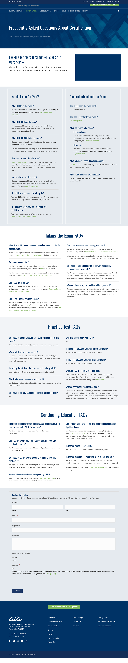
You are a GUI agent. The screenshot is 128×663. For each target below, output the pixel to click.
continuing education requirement (24, 220)
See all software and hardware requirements (36, 279)
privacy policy (51, 579)
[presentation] (27, 586)
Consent (16, 570)
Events (56, 15)
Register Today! (79, 158)
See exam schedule (92, 144)
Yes (15, 563)
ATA (41, 273)
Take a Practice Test (19, 166)
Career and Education (55, 627)
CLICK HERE (74, 169)
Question (16, 537)
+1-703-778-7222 (18, 641)
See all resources (31, 190)
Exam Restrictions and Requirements (30, 259)
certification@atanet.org (98, 471)
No (15, 566)
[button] (104, 8)
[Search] (118, 14)
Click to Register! (76, 125)
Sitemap (76, 631)
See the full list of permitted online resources (101, 256)
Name (15, 507)
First (14, 513)
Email (15, 519)
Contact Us (110, 1)
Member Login (78, 623)
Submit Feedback (104, 631)
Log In (117, 1)
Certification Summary (47, 482)
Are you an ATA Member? (21, 558)
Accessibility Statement (106, 627)
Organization (16, 528)
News (64, 15)
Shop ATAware (100, 1)
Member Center (74, 15)
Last (66, 513)
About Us (85, 15)
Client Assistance (16, 15)
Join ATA (85, 1)
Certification (31, 15)
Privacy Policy (103, 623)
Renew (92, 1)
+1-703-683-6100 (19, 639)
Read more (100, 383)
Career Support (45, 15)
